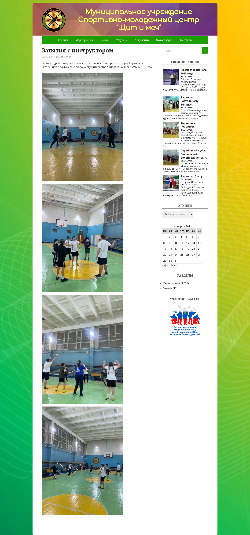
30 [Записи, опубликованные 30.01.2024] (170, 260)
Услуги (120, 40)
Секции (104, 40)
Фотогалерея (164, 40)
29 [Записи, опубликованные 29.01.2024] (164, 260)
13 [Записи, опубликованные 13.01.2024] (193, 243)
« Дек (165, 265)
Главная (63, 40)
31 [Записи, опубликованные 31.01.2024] (176, 260)
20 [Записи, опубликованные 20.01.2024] (193, 248)
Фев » (174, 265)
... (163, 92)
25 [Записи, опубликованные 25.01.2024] (181, 254)
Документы (142, 40)
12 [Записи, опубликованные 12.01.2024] (187, 243)
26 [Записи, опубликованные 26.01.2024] (187, 254)
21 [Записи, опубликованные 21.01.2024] (199, 248)
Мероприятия (84, 40)
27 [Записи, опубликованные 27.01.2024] (193, 254)
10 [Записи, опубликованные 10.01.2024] (176, 243)
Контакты (186, 40)
